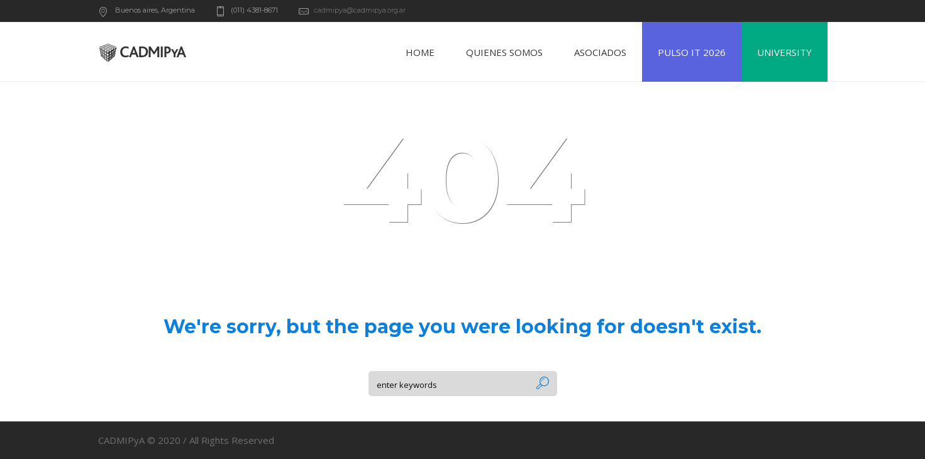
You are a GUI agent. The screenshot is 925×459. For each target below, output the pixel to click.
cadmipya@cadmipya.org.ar (360, 10)
